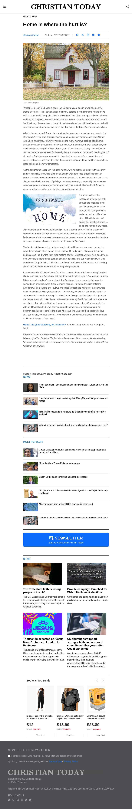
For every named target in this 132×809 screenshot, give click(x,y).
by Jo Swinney (44, 324)
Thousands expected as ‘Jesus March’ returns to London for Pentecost (43, 642)
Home (26, 16)
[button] (4, 7)
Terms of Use (55, 761)
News (34, 16)
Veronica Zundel (31, 35)
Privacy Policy (71, 761)
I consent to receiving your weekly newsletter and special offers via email (46, 756)
